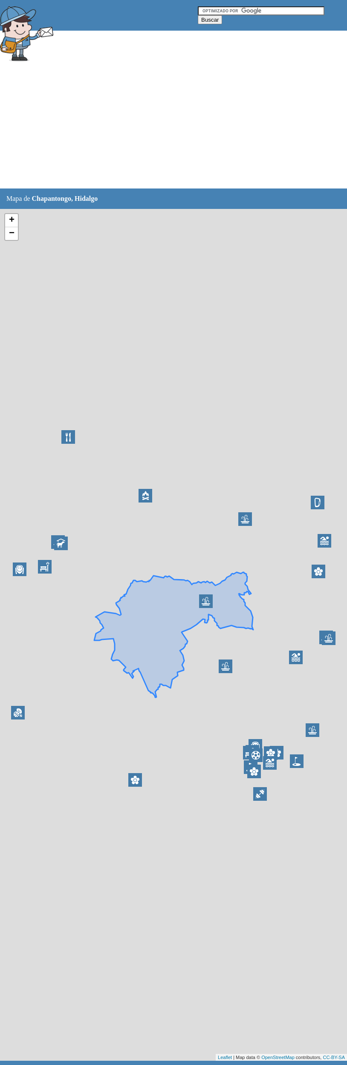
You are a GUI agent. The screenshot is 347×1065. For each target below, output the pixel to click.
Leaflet (225, 1057)
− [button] (11, 233)
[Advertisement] (155, 126)
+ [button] (11, 220)
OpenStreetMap (278, 1057)
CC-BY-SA (334, 1057)
